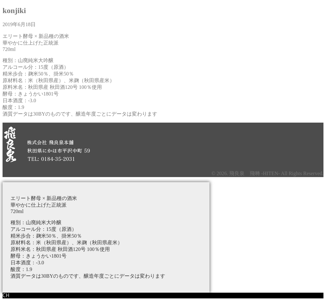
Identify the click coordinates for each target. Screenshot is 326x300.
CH (6, 295)
